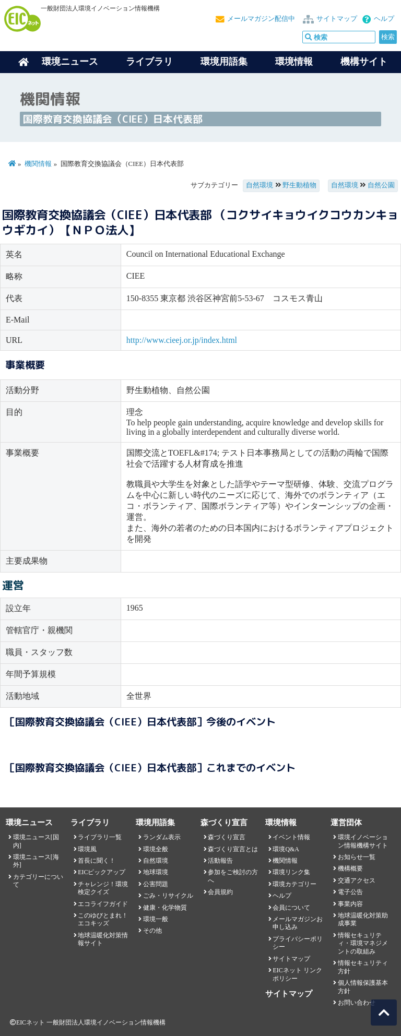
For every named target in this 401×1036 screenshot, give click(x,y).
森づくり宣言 (226, 837)
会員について (291, 907)
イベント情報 (291, 837)
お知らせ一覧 (356, 857)
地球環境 (155, 872)
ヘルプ (384, 18)
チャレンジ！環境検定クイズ (103, 888)
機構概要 (350, 868)
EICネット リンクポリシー (297, 974)
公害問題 (155, 884)
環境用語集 (223, 61)
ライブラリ (149, 61)
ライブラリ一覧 (100, 837)
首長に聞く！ (96, 860)
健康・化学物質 (165, 907)
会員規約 (220, 892)
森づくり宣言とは (233, 849)
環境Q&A (286, 849)
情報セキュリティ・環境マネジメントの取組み (363, 943)
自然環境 (259, 185)
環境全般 (155, 849)
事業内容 (350, 904)
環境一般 (155, 919)
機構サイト (363, 61)
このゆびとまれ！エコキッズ (103, 919)
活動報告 (220, 860)
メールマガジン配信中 (261, 18)
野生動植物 (299, 185)
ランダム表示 (162, 837)
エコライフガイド (103, 904)
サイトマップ (336, 18)
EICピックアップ (101, 872)
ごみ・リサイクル (168, 895)
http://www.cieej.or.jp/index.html (181, 340)
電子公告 (350, 892)
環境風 (87, 849)
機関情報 (38, 164)
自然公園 (381, 185)
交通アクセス (356, 880)
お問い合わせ (356, 1002)
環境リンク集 (291, 872)
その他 (152, 930)
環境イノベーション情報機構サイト (363, 841)
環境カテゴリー (294, 884)
